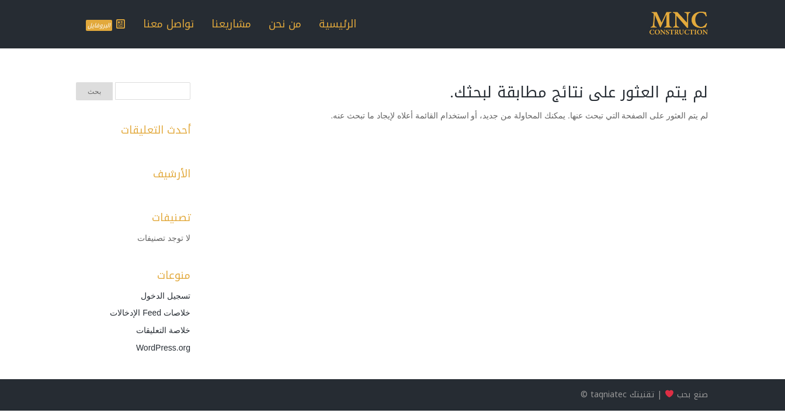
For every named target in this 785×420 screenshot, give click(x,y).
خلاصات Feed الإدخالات (150, 312)
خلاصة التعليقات (163, 330)
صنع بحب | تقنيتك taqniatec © (644, 394)
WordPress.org (163, 347)
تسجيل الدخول (165, 295)
